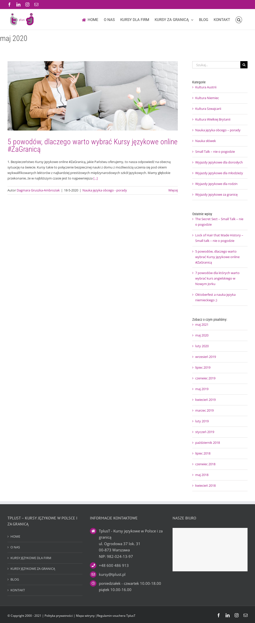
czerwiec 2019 (205, 378)
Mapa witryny (85, 616)
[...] (95, 178)
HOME (15, 536)
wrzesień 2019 (205, 356)
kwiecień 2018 (205, 485)
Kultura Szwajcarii (208, 108)
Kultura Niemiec (207, 98)
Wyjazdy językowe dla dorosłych (219, 162)
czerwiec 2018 (205, 464)
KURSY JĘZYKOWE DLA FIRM (30, 558)
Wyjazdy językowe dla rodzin (216, 183)
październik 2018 (207, 442)
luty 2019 (202, 421)
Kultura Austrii (205, 87)
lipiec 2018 (202, 453)
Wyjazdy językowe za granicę (216, 194)
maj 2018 (201, 474)
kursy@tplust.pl (112, 574)
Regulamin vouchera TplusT (116, 616)
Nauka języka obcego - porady (104, 190)
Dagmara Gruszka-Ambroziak (38, 190)
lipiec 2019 (202, 367)
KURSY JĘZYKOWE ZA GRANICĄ (32, 568)
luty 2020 (202, 346)
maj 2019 (201, 389)
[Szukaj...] (216, 64)
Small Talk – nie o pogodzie (215, 151)
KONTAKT (17, 590)
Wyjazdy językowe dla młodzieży (219, 173)
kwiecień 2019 (205, 399)
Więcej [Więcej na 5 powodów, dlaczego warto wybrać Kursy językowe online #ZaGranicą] (173, 190)
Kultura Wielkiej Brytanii (212, 119)
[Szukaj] (244, 64)
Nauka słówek (205, 141)
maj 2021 (201, 324)
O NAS (15, 547)
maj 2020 (201, 335)
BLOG (14, 579)
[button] (239, 19)
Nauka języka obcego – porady (218, 130)
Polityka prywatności (59, 616)
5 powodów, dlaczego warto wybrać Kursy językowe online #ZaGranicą (92, 145)
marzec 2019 (204, 410)
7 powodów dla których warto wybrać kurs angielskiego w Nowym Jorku (217, 278)
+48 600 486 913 (114, 565)
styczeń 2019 (204, 432)
